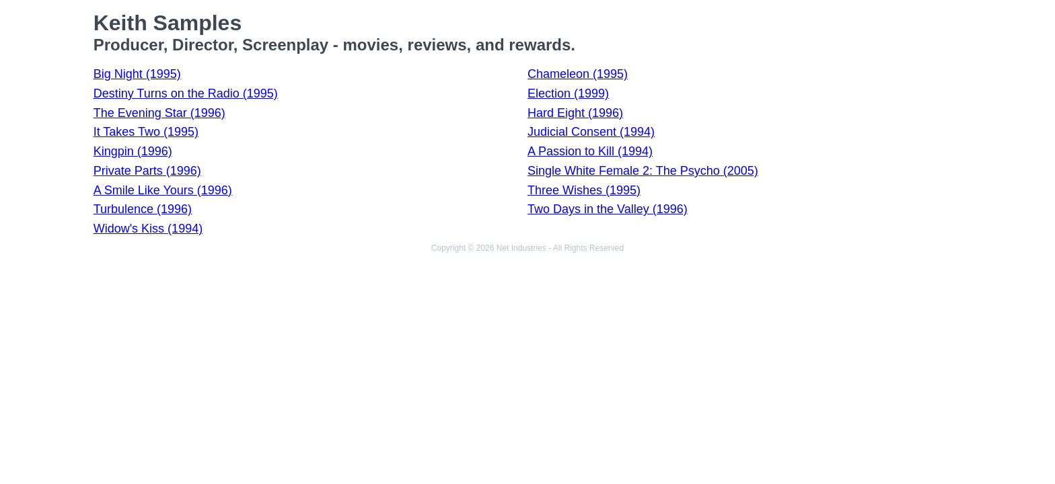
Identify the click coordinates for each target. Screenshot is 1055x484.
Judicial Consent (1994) (591, 131)
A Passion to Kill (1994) (590, 151)
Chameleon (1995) (578, 74)
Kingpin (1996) (133, 151)
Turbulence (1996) (143, 209)
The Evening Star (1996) (159, 113)
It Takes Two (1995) (146, 131)
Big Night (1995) (137, 74)
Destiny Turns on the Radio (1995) (186, 93)
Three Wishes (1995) (584, 190)
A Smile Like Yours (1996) (163, 190)
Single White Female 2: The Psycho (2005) (643, 170)
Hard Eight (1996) (575, 113)
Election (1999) (568, 93)
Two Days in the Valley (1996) (608, 209)
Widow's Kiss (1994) (148, 228)
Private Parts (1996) (147, 170)
